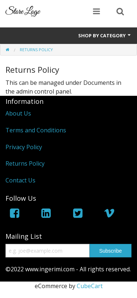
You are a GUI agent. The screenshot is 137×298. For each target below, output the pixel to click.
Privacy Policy (23, 147)
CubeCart (90, 286)
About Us (18, 113)
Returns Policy (25, 163)
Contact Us (20, 180)
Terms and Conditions (35, 130)
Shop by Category (105, 35)
